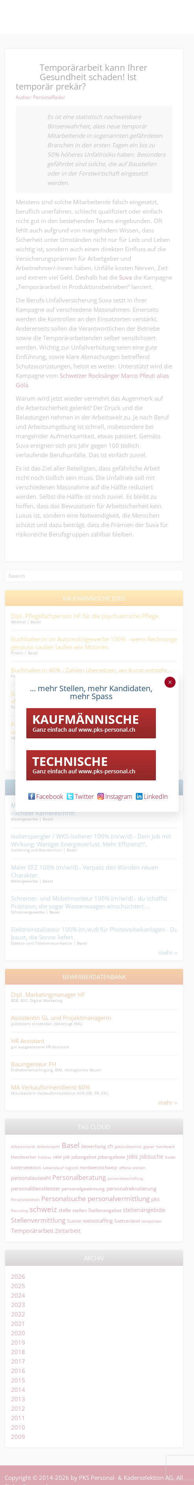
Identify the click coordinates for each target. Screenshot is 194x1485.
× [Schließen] (170, 682)
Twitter (80, 796)
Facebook (45, 796)
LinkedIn (152, 796)
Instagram (114, 796)
